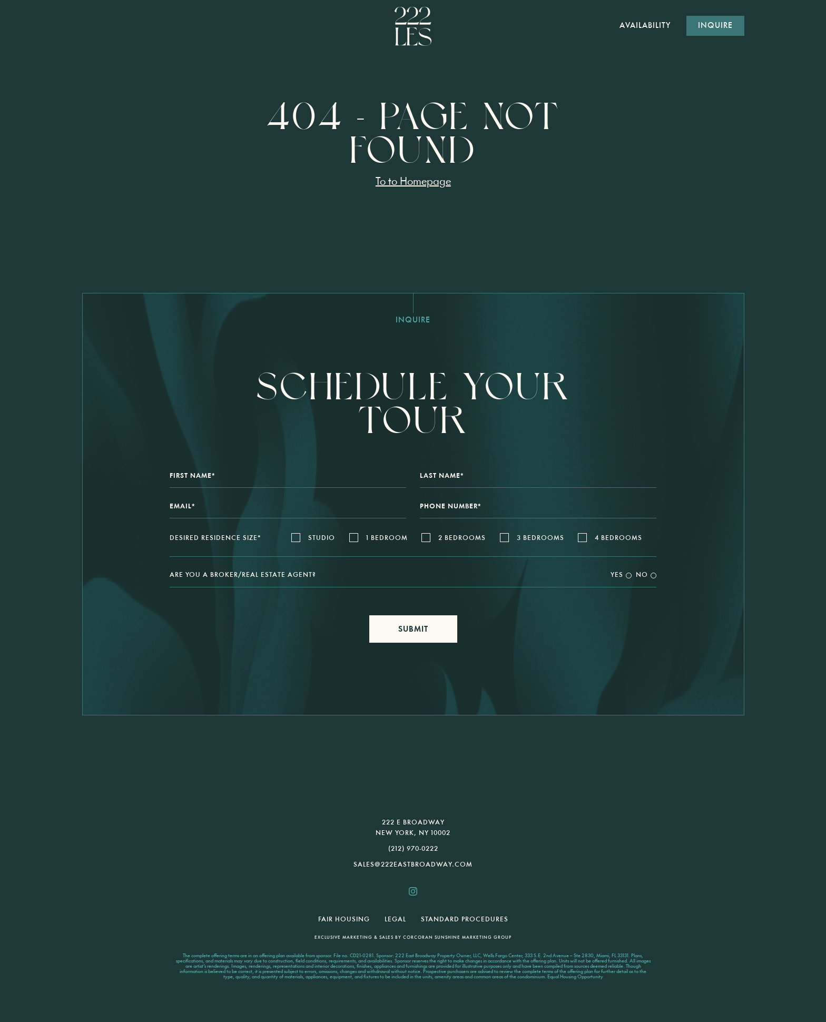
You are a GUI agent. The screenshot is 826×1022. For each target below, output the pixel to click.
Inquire (715, 26)
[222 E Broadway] (413, 26)
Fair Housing (344, 919)
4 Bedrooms (618, 538)
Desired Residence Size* (215, 538)
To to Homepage (412, 182)
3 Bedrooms (540, 538)
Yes (617, 575)
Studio (321, 538)
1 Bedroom (387, 538)
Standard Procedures (464, 919)
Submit (413, 630)
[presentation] (413, 753)
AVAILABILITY (645, 26)
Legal (395, 919)
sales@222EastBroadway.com (413, 864)
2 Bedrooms (462, 538)
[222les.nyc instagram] (413, 891)
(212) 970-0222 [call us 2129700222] (413, 849)
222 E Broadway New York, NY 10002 (413, 828)
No (642, 575)
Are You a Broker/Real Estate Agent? (243, 575)
